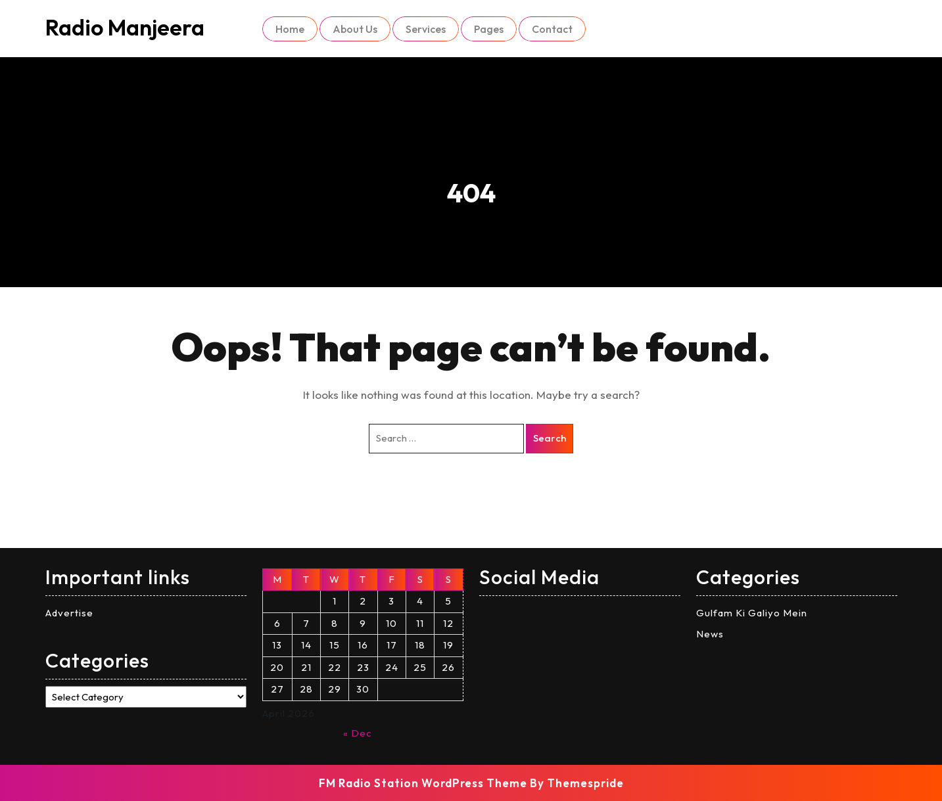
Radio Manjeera (124, 27)
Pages (489, 28)
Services (426, 28)
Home (289, 28)
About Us (355, 28)
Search (549, 438)
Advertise (69, 612)
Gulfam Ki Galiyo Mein (751, 612)
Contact (552, 28)
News (710, 634)
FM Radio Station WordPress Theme (423, 783)
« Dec (357, 733)
